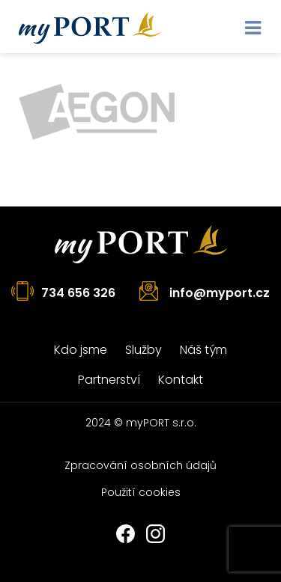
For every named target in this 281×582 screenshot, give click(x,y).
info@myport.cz (219, 292)
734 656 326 (78, 292)
